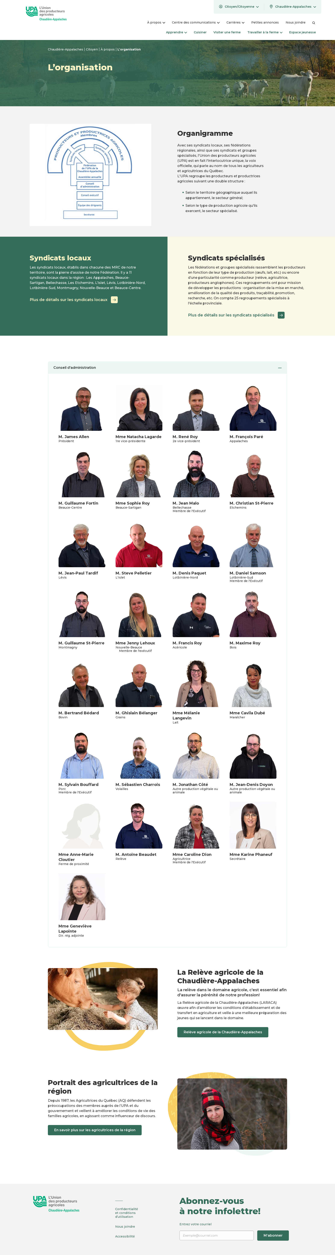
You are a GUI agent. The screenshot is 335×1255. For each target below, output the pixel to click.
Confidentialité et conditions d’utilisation (126, 1213)
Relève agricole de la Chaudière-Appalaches (223, 1032)
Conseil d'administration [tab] (167, 367)
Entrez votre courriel (234, 1231)
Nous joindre (125, 1226)
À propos (108, 49)
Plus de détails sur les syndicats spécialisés (236, 315)
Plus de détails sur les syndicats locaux (74, 299)
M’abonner (273, 1235)
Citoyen (92, 49)
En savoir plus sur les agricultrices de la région (95, 1130)
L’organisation (129, 49)
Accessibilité (125, 1236)
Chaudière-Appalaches (66, 49)
